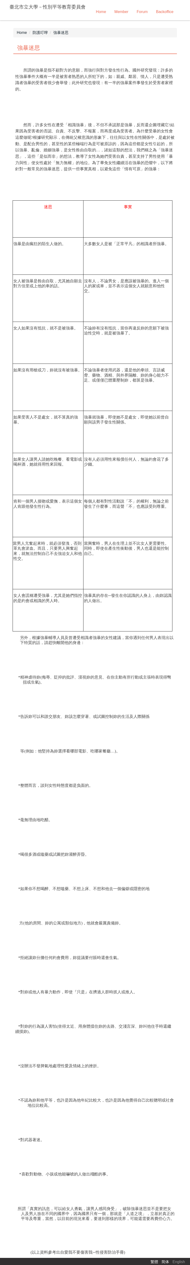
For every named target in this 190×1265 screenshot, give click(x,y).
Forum (142, 12)
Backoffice (165, 12)
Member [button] (121, 12)
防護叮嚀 (40, 33)
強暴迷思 (60, 33)
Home (101, 12)
